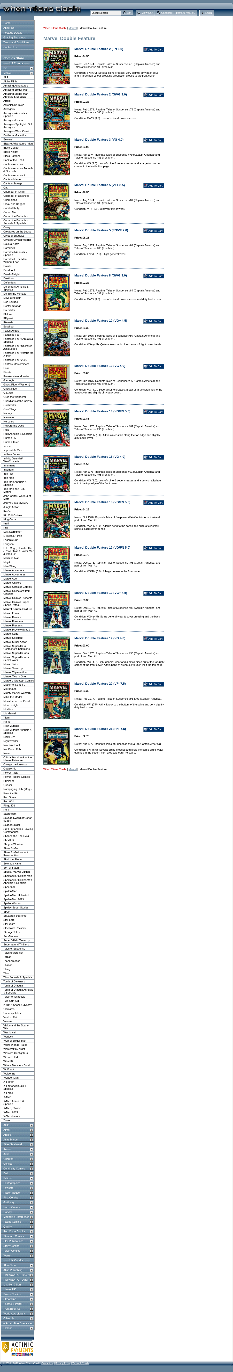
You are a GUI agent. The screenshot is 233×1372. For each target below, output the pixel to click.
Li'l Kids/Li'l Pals (12, 535)
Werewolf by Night (14, 1048)
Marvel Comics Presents (17, 597)
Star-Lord (9, 919)
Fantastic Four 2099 (15, 359)
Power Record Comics (16, 776)
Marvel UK (9, 1289)
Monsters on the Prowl (16, 701)
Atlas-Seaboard (12, 1144)
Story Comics (11, 1245)
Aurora (7, 1149)
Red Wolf (8, 801)
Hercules (8, 421)
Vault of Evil (10, 1017)
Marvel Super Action (15, 641)
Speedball (9, 887)
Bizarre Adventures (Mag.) (18, 143)
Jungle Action (11, 507)
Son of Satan (11, 867)
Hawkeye (8, 417)
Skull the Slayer (12, 859)
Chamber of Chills (13, 191)
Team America (11, 960)
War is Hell (9, 1032)
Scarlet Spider (11, 824)
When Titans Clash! (54, 28)
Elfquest (8, 318)
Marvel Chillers (12, 582)
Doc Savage (10, 301)
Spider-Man (10, 891)
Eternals (8, 322)
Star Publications (13, 1241)
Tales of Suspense (14, 948)
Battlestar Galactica (14, 135)
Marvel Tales (10, 664)
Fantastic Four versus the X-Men (18, 354)
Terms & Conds (80, 1363)
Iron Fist (8, 473)
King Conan (10, 519)
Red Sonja (9, 797)
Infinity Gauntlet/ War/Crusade (13, 460)
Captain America (13, 164)
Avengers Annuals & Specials (15, 114)
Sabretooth (9, 813)
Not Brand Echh (12, 749)
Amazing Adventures (15, 85)
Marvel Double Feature (17, 609)
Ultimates (9, 1009)
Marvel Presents (13, 625)
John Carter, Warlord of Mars (17, 497)
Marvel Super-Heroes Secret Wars (16, 658)
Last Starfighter (12, 531)
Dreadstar (9, 310)
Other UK (9, 1318)
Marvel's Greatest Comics (18, 680)
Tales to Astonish (13, 952)
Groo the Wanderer (14, 396)
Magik (6, 562)
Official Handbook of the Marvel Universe (17, 759)
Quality (7, 1226)
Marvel (7, 73)
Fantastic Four (11, 334)
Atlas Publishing (12, 1270)
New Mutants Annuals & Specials (17, 731)
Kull (5, 527)
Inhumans (9, 465)
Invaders (8, 469)
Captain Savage (12, 183)
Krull (6, 523)
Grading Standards (14, 37)
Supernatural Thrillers (16, 944)
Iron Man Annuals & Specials (15, 483)
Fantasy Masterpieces (16, 364)
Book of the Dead (13, 160)
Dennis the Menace (14, 293)
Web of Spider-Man (14, 1040)
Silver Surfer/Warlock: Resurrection (16, 854)
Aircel (6, 1129)
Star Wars (9, 923)
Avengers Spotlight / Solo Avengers (18, 126)
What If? (8, 1061)
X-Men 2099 (10, 1112)
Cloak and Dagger (14, 204)
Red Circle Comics (14, 1231)
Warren (7, 1255)
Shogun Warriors (13, 844)
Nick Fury (9, 736)
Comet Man (10, 212)
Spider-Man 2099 (13, 899)
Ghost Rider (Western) (16, 384)
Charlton (8, 1158)
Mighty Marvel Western (17, 692)
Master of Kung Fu (14, 684)
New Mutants (11, 725)
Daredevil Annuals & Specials (15, 253)
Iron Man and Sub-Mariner (14, 490)
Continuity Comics (14, 1168)
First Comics (10, 1197)
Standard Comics (13, 1236)
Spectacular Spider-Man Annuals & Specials (17, 881)
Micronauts (9, 688)
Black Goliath (11, 147)
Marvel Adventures (14, 574)
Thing (6, 969)
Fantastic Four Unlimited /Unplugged (17, 347)
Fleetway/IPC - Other (15, 1279)
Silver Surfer (10, 848)
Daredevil (9, 248)
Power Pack (10, 772)
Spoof (6, 911)
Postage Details (12, 32)
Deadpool (9, 270)
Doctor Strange (12, 306)
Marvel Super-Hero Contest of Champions (16, 647)
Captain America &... (15, 175)
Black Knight (10, 151)
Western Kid (10, 1057)
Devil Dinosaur (12, 297)
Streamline (9, 1299)
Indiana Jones (11, 454)
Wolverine (9, 1073)
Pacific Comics (12, 1221)
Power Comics (12, 1294)
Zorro (6, 1120)
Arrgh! (7, 100)
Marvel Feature (12, 617)
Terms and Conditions (16, 42)
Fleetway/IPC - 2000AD (17, 1274)
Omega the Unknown (15, 764)
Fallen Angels (11, 330)
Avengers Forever (13, 120)
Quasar (7, 785)
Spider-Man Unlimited (16, 895)
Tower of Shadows (14, 996)
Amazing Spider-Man (15, 89)
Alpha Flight (10, 81)
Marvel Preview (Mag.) (16, 629)
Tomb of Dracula (13, 985)
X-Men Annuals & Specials (13, 1102)
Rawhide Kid (10, 793)
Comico (7, 1163)
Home (6, 23)
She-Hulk (8, 840)
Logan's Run (10, 539)
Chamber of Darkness (16, 195)
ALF (5, 77)
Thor (6, 973)
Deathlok (8, 278)
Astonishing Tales (13, 104)
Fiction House (11, 1192)
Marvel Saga (10, 633)
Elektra (7, 314)
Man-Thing (9, 566)
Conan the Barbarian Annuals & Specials (15, 222)
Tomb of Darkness (14, 981)
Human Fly (9, 437)
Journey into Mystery (15, 502)
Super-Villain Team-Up (16, 940)
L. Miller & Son (12, 1284)
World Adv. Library (14, 1313)
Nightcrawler (10, 741)
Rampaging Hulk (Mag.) (17, 789)
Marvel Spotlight (13, 637)
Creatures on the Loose (17, 231)
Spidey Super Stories (15, 907)
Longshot (8, 544)
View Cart (147, 12)
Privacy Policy (62, 1363)
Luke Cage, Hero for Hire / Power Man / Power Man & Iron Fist (18, 551)
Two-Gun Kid (11, 1000)
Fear (6, 368)
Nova (6, 753)
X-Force (8, 1092)
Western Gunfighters (15, 1053)
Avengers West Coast (16, 131)
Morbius (8, 709)
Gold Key (8, 1202)
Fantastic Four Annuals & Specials (18, 340)
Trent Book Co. (12, 1308)
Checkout (166, 12)
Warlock (8, 1036)
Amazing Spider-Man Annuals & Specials (15, 95)
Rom (6, 809)
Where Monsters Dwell (16, 1065)
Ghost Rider (10, 388)
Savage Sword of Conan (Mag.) (17, 819)
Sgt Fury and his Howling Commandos (18, 830)
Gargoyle (8, 380)
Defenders (9, 282)
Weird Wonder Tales (15, 1044)
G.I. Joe (8, 392)
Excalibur (8, 326)
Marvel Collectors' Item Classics (17, 592)
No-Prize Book (12, 745)
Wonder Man (11, 1077)
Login (208, 12)
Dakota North (11, 243)
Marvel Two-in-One (14, 676)
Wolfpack (8, 1069)
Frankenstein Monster (16, 376)
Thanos (7, 965)
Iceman (7, 446)
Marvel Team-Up (13, 668)
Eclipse (7, 1178)
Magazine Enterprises (16, 1216)
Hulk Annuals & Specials (17, 433)
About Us (8, 27)
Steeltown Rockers (14, 928)
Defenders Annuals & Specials (15, 288)
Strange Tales (11, 932)
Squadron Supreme (14, 915)
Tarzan (7, 956)
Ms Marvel (9, 713)
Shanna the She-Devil (16, 836)
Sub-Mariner (10, 936)
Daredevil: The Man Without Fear (15, 260)
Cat (5, 187)
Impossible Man (12, 450)
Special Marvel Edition (16, 871)
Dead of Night (11, 274)
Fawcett (8, 1187)
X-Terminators (11, 1116)
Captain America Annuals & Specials (18, 170)
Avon (6, 1154)
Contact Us (9, 47)
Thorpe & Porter (12, 1303)
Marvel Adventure (13, 570)
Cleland (7, 1328)
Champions (10, 199)
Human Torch (11, 442)
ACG (6, 1125)
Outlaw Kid (9, 768)
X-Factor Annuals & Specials (14, 1087)
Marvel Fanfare (12, 613)
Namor (7, 721)
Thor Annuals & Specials (17, 977)
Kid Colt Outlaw (12, 515)
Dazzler (7, 266)
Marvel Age (10, 578)
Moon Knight (10, 705)
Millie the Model (12, 697)
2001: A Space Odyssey (17, 1004)
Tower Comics (11, 1250)
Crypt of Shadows (13, 235)
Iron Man (8, 477)
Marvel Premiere (13, 621)
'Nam (6, 717)
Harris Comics (11, 1207)
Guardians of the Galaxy (17, 400)
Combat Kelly (11, 208)
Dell (5, 1173)
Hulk (6, 429)
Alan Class (9, 1265)
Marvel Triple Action (15, 672)
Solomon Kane (12, 863)
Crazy (6, 227)
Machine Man (11, 558)
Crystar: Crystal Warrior (17, 239)
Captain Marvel (12, 179)
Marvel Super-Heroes (16, 653)
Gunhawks (9, 405)
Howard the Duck (13, 425)
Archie (7, 1134)
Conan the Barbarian (15, 216)
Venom (7, 1021)
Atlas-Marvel (10, 1139)
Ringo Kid (9, 805)
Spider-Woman (12, 903)
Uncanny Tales (12, 1013)
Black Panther (11, 155)
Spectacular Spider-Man (17, 875)
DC (5, 68)
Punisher (8, 780)
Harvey (7, 413)
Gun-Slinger (10, 409)
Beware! (8, 139)
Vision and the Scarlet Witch (16, 1027)
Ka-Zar (7, 511)
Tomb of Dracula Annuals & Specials (18, 991)
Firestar (7, 372)
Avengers (9, 109)
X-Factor (8, 1081)
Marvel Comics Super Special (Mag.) (16, 603)
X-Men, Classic (12, 1108)
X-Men (7, 1097)
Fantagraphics (11, 1183)
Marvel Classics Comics (17, 586)
